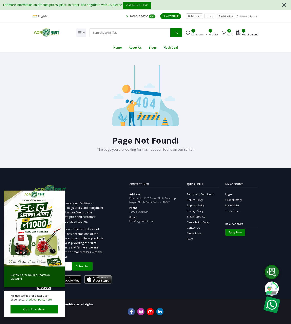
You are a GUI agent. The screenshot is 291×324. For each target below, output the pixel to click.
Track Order (232, 211)
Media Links (194, 233)
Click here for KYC (137, 5)
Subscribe (82, 266)
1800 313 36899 (140, 16)
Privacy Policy (195, 211)
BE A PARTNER (171, 16)
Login (210, 16)
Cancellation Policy (198, 222)
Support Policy (196, 205)
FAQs (190, 239)
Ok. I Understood (34, 309)
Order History (233, 200)
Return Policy (195, 200)
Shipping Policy (196, 216)
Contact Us (193, 227)
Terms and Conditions (200, 194)
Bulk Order (194, 16)
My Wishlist (232, 205)
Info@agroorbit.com (141, 221)
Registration (226, 16)
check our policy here (39, 299)
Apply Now (235, 232)
